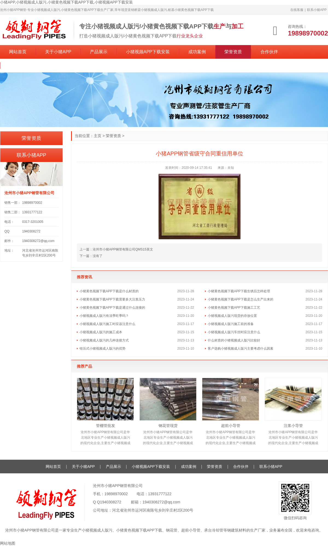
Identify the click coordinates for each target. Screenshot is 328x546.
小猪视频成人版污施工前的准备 (231, 324)
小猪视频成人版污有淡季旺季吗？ (104, 316)
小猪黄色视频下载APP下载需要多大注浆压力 (112, 299)
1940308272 (110, 502)
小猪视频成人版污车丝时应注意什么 (234, 332)
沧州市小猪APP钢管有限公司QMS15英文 (123, 249)
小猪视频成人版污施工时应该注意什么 (107, 324)
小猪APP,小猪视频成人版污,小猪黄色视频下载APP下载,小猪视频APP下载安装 (66, 2)
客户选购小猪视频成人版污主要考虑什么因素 (240, 348)
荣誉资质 (233, 51)
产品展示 (98, 51)
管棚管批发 (105, 425)
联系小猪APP (317, 10)
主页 (97, 136)
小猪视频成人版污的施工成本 (101, 332)
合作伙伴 (269, 51)
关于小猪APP (58, 51)
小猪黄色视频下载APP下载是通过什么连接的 (112, 307)
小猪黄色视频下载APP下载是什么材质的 (109, 291)
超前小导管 (230, 425)
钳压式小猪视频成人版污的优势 (102, 348)
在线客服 (296, 10)
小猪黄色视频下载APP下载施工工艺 (234, 307)
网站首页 (18, 51)
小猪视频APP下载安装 (148, 51)
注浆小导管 (293, 425)
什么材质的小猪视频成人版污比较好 (234, 340)
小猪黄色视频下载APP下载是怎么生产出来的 (240, 299)
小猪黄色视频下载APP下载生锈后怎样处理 (239, 291)
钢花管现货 (168, 425)
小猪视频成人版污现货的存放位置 (232, 316)
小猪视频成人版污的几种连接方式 (104, 340)
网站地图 (7, 543)
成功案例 (197, 51)
